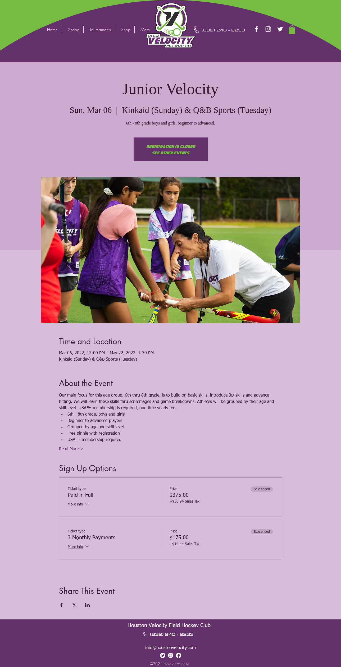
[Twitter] (280, 29)
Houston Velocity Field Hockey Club (169, 625)
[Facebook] (256, 29)
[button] (291, 29)
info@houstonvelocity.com (170, 648)
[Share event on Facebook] (61, 605)
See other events (170, 152)
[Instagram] (268, 29)
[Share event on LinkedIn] (87, 605)
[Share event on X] (74, 605)
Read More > (71, 449)
